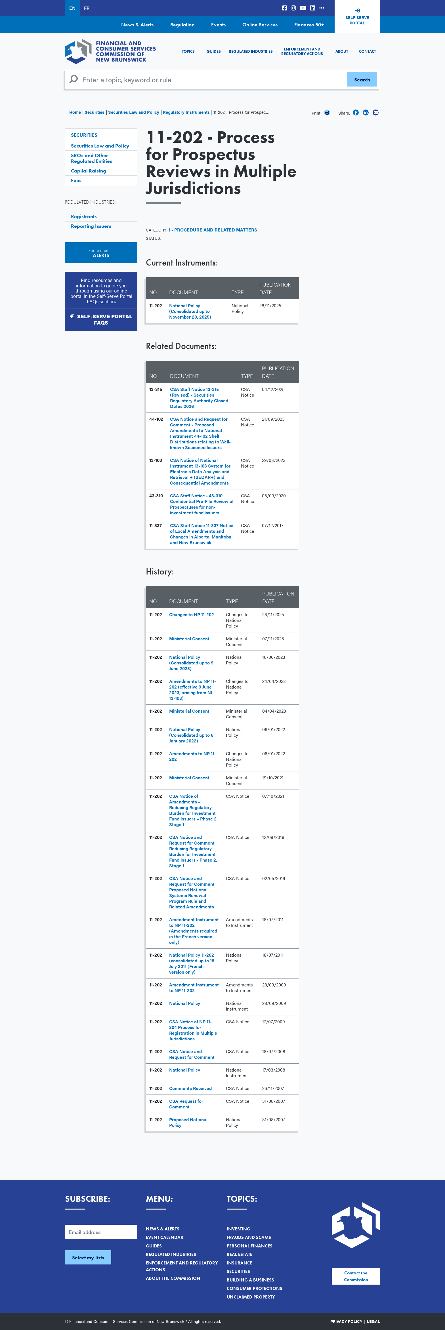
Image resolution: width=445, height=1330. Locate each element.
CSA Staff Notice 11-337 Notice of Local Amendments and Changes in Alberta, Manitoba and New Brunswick (201, 534)
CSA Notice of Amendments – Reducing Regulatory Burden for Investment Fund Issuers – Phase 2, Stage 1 (193, 810)
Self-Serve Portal (357, 20)
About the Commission (173, 1278)
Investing (238, 1229)
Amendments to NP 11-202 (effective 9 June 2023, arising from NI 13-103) (192, 689)
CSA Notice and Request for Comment (192, 1054)
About (341, 51)
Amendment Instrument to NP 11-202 (194, 987)
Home (75, 112)
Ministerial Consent (189, 638)
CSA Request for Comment (186, 1104)
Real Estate (239, 1254)
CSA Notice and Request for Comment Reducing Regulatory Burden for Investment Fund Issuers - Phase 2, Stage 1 (193, 851)
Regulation (182, 24)
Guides (214, 51)
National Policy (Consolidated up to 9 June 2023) (191, 663)
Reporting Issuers (91, 226)
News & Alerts (137, 24)
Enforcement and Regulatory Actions (302, 51)
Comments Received (190, 1088)
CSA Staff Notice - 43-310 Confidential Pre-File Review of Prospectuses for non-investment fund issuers (202, 504)
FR (86, 8)
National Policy (184, 1003)
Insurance (239, 1263)
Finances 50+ (309, 24)
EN (72, 8)
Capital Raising (88, 170)
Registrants (84, 216)
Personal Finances (249, 1246)
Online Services (260, 24)
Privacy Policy (346, 1321)
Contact (367, 51)
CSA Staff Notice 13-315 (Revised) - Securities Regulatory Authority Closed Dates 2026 (199, 397)
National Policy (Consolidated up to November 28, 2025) (190, 311)
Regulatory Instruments (186, 112)
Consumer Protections (254, 1288)
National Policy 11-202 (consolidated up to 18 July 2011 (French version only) (191, 963)
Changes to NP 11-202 (191, 614)
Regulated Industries (251, 51)
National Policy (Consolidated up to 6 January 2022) (191, 735)
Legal (373, 1321)
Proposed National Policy (188, 1122)
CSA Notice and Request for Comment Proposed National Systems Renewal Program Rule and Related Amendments (192, 892)
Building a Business (250, 1280)
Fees (76, 180)
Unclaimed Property (251, 1297)
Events (218, 24)
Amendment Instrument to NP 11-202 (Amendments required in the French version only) (194, 930)
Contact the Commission (356, 1276)
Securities (94, 112)
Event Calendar (164, 1237)
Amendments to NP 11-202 (192, 756)
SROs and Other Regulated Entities (91, 158)
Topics (188, 51)
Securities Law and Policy (133, 112)
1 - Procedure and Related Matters (213, 229)
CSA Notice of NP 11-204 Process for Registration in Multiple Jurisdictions (193, 1030)
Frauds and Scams (249, 1237)
